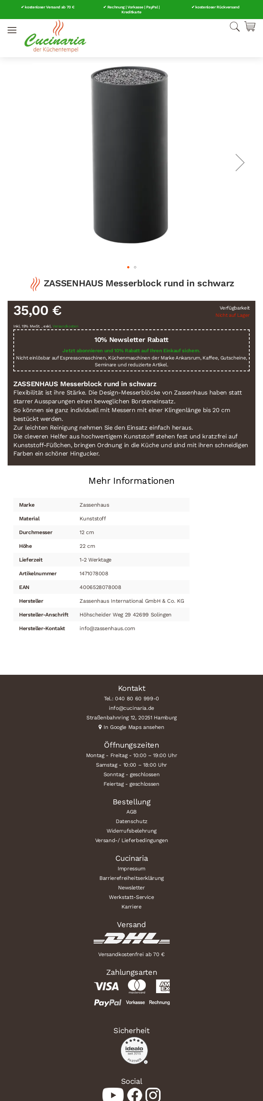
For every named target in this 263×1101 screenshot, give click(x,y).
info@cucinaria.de (131, 708)
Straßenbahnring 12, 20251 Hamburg (131, 717)
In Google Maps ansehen (134, 727)
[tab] (131, 477)
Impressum (131, 868)
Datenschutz (131, 821)
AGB (131, 812)
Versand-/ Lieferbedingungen (131, 840)
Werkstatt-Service (131, 897)
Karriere (131, 907)
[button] (240, 162)
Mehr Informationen (131, 480)
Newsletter (131, 887)
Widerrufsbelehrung (131, 831)
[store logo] (55, 36)
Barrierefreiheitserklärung (131, 878)
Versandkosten (65, 326)
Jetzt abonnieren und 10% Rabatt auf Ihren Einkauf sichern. (131, 350)
